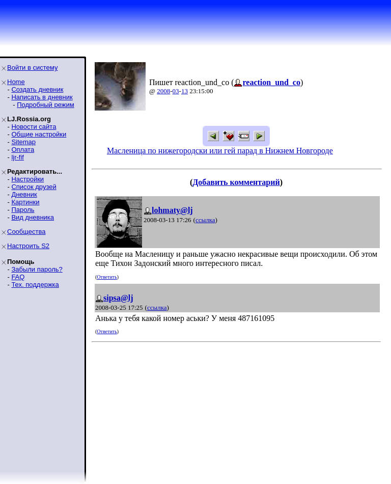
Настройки (27, 179)
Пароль (22, 209)
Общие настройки (38, 134)
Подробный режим (45, 105)
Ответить (107, 277)
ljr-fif (17, 157)
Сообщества (26, 231)
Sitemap (23, 142)
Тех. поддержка (35, 284)
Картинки (25, 202)
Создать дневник (37, 89)
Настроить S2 (28, 246)
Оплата (22, 149)
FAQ (17, 277)
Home (16, 82)
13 (184, 91)
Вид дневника (32, 217)
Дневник (24, 194)
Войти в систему (32, 67)
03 (176, 91)
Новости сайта (33, 126)
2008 (163, 91)
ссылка (205, 220)
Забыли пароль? (36, 269)
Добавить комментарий (236, 182)
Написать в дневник (41, 97)
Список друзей (33, 187)
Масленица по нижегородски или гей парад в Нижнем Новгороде (220, 150)
